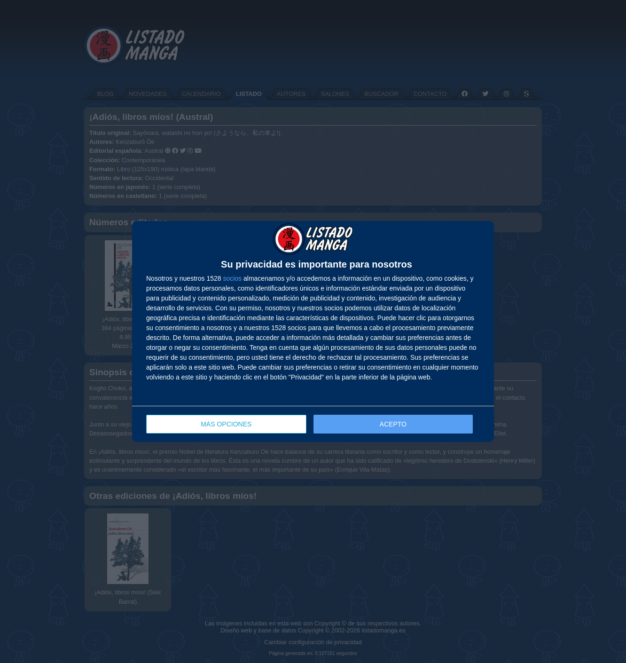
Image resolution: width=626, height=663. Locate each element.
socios (232, 278)
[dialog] (313, 331)
